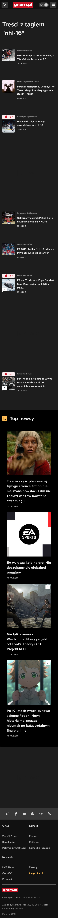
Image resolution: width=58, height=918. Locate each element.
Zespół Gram (9, 836)
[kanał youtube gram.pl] (24, 814)
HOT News (8, 867)
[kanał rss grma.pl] (49, 814)
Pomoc (33, 836)
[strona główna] (23, 5)
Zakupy (33, 867)
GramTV (7, 873)
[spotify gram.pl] (33, 814)
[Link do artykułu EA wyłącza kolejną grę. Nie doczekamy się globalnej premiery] (29, 546)
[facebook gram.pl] (16, 814)
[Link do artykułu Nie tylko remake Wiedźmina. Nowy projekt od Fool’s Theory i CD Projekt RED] (29, 620)
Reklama (34, 842)
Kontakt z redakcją (40, 848)
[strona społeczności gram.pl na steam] (41, 814)
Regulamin (8, 842)
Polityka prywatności (14, 848)
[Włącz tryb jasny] (44, 4)
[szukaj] (5, 5)
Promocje (7, 879)
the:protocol (36, 873)
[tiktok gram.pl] (8, 814)
